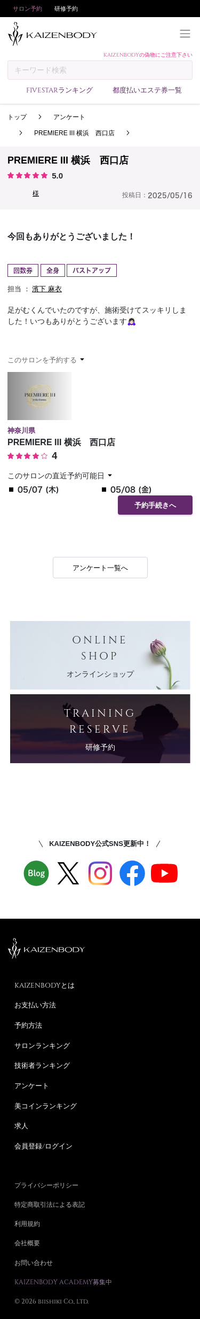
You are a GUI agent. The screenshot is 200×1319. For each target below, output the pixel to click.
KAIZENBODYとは (44, 985)
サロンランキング (42, 1045)
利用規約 (27, 1223)
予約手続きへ (155, 505)
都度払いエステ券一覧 (147, 90)
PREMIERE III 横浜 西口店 (74, 133)
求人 (21, 1125)
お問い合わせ (33, 1262)
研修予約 (66, 8)
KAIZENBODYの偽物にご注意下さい (148, 54)
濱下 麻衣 (47, 289)
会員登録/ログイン (43, 1146)
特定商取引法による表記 (49, 1204)
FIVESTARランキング (59, 90)
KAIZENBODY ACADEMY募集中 (63, 1281)
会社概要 (27, 1242)
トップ (17, 117)
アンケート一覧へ (100, 568)
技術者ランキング (42, 1065)
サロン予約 (27, 8)
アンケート (69, 117)
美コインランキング (45, 1105)
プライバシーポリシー (46, 1185)
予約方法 (28, 1025)
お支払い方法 (35, 1004)
